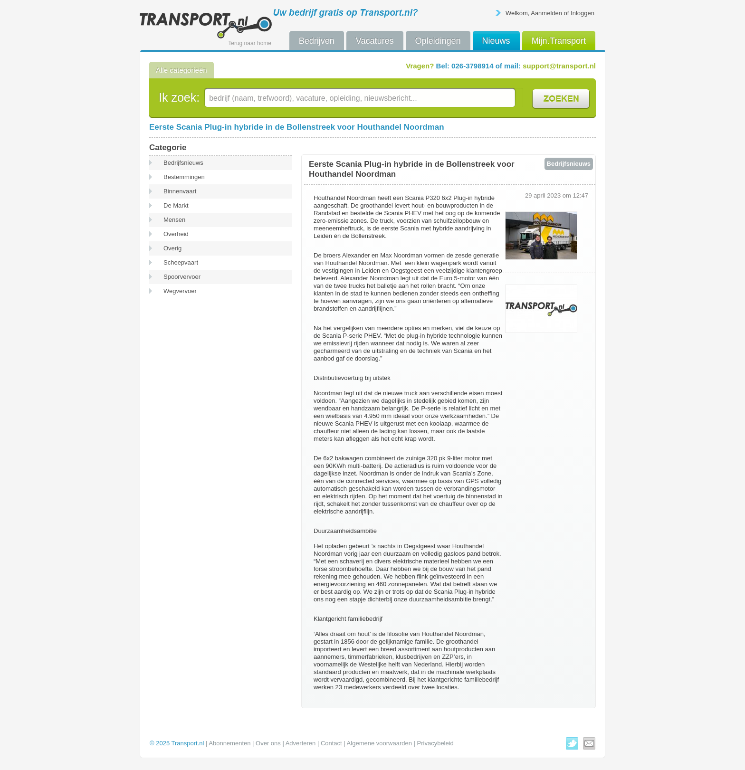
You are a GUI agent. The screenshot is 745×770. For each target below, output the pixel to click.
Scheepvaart (180, 262)
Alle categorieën (181, 70)
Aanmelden (546, 13)
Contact (331, 743)
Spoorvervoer (182, 276)
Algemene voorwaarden (379, 743)
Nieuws (496, 41)
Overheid (176, 234)
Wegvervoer (180, 291)
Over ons (268, 743)
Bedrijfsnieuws (183, 162)
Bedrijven (316, 41)
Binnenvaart (179, 191)
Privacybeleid (435, 743)
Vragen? (420, 66)
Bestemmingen (184, 177)
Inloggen (582, 13)
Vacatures (375, 41)
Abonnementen (229, 743)
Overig (172, 248)
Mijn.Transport (559, 41)
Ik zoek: (179, 97)
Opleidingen (438, 41)
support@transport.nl (559, 66)
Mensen (174, 219)
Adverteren (301, 743)
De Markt (176, 205)
